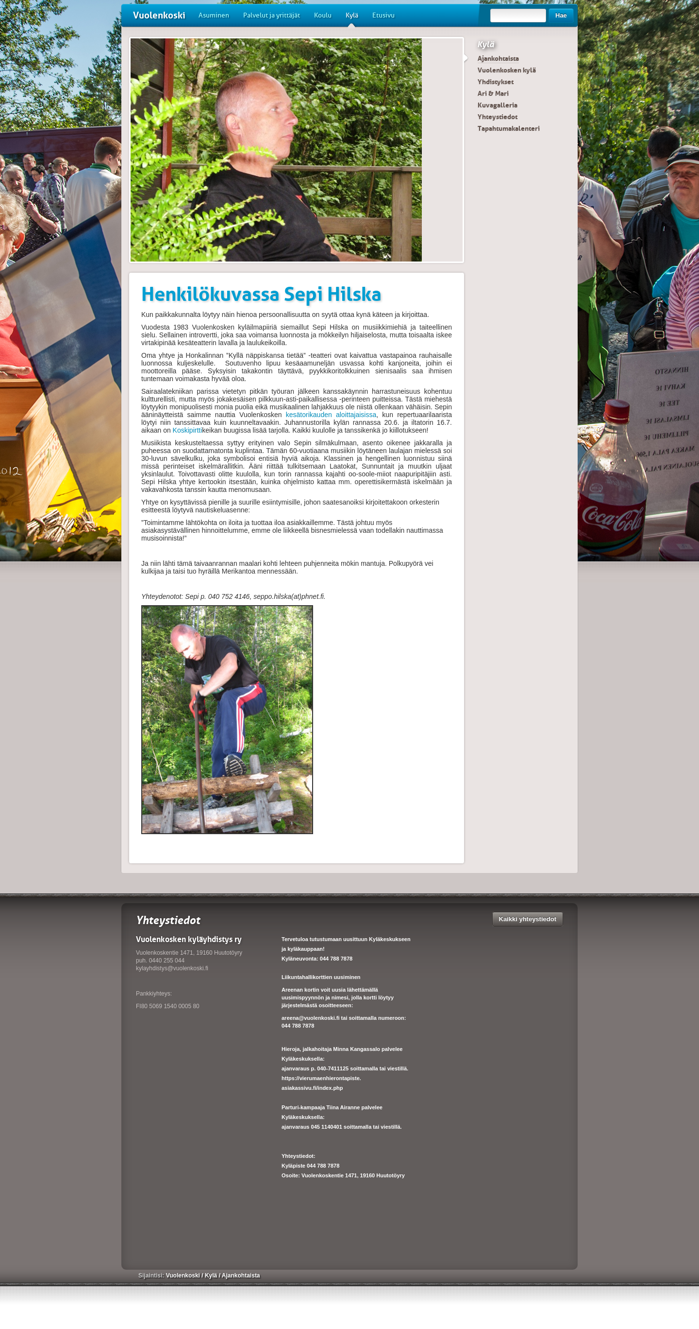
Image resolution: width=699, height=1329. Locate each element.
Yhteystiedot (497, 116)
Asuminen (214, 15)
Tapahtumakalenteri (509, 128)
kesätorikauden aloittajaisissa (329, 415)
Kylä (352, 19)
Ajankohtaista (498, 58)
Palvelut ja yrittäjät (271, 15)
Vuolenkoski (159, 15)
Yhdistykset (496, 81)
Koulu (323, 15)
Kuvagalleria (497, 105)
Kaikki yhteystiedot (528, 919)
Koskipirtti (187, 430)
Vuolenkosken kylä (507, 70)
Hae (561, 15)
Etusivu (383, 15)
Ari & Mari (493, 93)
